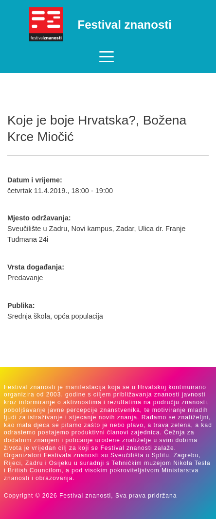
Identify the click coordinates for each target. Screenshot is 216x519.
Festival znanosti (125, 24)
